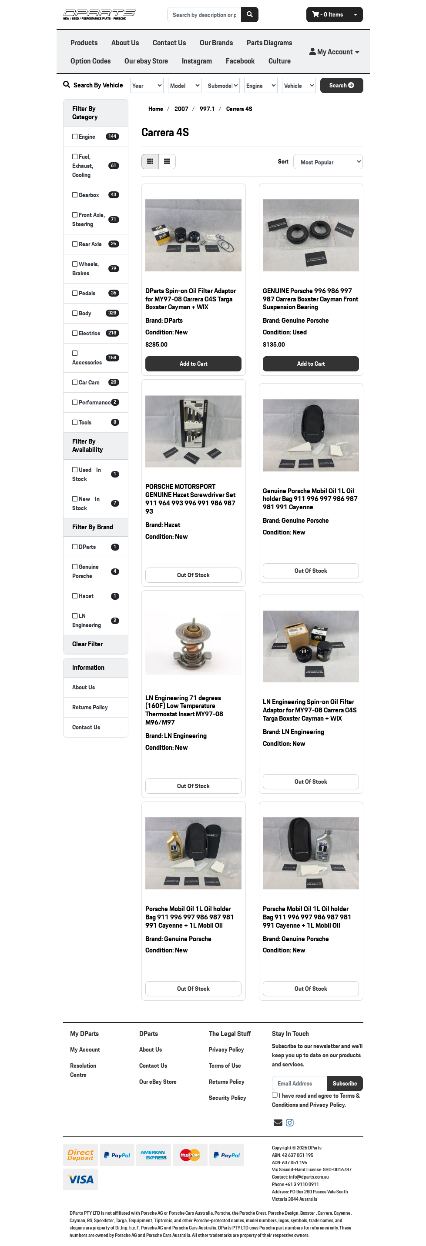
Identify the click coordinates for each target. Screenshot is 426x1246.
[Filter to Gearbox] (96, 195)
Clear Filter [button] (87, 643)
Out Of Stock (193, 575)
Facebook (240, 61)
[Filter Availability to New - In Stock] (96, 503)
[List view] (167, 161)
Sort (283, 161)
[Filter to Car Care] (96, 382)
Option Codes (90, 61)
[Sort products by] (328, 161)
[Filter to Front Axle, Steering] (96, 219)
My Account (85, 1049)
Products (83, 42)
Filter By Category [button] (85, 112)
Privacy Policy (226, 1049)
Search (341, 85)
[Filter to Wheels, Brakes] (96, 269)
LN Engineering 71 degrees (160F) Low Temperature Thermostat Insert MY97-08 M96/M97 (184, 710)
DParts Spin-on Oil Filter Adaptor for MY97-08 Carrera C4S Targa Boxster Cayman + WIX (190, 299)
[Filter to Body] (96, 313)
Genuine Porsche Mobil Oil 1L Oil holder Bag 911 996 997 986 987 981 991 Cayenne (310, 499)
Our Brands (216, 42)
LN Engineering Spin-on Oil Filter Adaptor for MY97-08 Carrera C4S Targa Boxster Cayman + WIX (310, 710)
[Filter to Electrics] (96, 333)
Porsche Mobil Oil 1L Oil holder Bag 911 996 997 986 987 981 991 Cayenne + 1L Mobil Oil (189, 917)
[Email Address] (300, 1083)
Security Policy (227, 1097)
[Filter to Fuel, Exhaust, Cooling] (96, 166)
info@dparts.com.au (309, 1177)
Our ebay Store (146, 61)
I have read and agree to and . (316, 1100)
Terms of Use (225, 1065)
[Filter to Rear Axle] (96, 244)
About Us (125, 42)
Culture (279, 61)
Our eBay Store (158, 1081)
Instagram (197, 61)
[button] (334, 52)
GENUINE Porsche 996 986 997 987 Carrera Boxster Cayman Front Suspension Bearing (310, 299)
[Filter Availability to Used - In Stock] (96, 474)
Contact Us (169, 42)
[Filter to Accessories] (96, 358)
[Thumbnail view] (150, 161)
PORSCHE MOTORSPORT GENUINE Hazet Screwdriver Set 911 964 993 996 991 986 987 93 (190, 499)
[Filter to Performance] (96, 402)
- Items (327, 14)
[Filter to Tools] (96, 422)
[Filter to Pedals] (96, 293)
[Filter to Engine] (96, 137)
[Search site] (249, 14)
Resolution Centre (83, 1070)
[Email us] (278, 1123)
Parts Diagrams (269, 42)
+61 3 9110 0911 (302, 1184)
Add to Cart (194, 363)
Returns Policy (90, 707)
